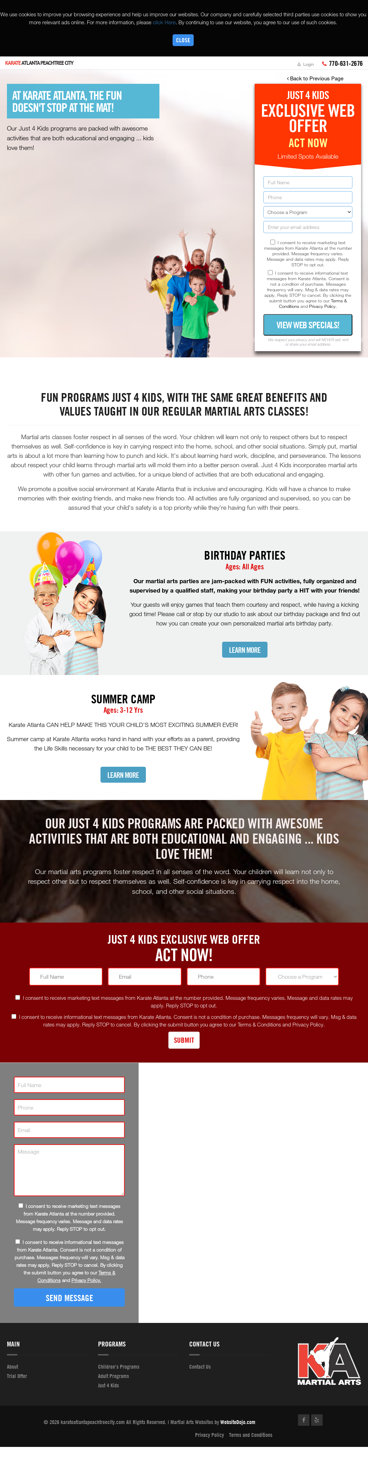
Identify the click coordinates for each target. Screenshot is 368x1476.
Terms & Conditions (259, 1025)
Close (183, 40)
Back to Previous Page (315, 78)
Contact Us (200, 1366)
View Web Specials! (308, 325)
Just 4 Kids (108, 1385)
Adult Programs (113, 1375)
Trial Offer (17, 1375)
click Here (164, 22)
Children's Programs (118, 1366)
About (12, 1366)
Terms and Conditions (250, 1434)
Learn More (245, 650)
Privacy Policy (209, 1434)
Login (305, 64)
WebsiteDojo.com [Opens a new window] (237, 1422)
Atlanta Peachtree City (39, 63)
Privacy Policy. (323, 306)
